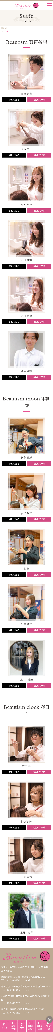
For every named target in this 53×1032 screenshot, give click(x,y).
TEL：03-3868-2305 (10, 1002)
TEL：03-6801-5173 (10, 1012)
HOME (4, 27)
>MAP (27, 980)
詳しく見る (14, 99)
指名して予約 (39, 99)
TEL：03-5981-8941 (10, 980)
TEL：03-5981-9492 (10, 989)
